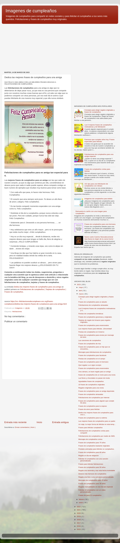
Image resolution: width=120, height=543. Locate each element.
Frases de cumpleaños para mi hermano (93, 362)
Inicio (39, 422)
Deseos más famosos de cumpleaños (92, 474)
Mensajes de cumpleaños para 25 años (93, 480)
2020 (79, 513)
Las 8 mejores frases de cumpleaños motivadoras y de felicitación (98, 126)
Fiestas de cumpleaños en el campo (91, 359)
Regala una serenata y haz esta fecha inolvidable (96, 470)
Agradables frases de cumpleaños (91, 381)
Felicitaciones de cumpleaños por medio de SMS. (96, 436)
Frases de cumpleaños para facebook (92, 355)
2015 (79, 529)
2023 (79, 284)
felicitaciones (17, 311)
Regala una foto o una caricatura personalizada (96, 477)
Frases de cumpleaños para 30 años (92, 484)
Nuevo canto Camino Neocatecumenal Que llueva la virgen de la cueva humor (98, 238)
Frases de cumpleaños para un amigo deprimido (96, 391)
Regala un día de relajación (88, 455)
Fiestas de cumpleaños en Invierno (91, 332)
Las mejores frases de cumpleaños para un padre (96, 421)
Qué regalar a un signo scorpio (89, 365)
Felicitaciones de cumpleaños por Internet (93, 397)
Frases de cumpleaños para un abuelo (92, 302)
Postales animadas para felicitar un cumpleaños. (96, 449)
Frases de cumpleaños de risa (89, 344)
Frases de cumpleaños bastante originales (94, 446)
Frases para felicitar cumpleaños (90, 427)
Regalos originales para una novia (91, 388)
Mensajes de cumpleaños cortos (90, 439)
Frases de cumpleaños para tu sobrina (92, 418)
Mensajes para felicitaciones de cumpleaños (94, 352)
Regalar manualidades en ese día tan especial (95, 487)
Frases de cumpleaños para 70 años (92, 443)
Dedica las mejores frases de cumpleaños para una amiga (37, 287)
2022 (79, 507)
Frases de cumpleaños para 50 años (92, 467)
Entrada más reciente (15, 422)
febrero (82, 499)
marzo (81, 294)
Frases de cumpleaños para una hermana (99, 224)
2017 (79, 523)
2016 (79, 526)
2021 (79, 510)
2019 (79, 516)
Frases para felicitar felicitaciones (90, 464)
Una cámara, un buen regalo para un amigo (94, 372)
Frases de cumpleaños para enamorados (93, 325)
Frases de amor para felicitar (89, 409)
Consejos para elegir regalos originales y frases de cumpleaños (99, 111)
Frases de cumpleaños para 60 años (92, 452)
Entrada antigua (60, 422)
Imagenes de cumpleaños (31, 10)
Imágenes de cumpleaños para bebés (98, 199)
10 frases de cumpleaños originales (91, 385)
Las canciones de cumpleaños (89, 340)
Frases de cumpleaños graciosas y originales (95, 317)
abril (80, 290)
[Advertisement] (60, 45)
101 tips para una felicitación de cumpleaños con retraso (96, 185)
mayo (81, 287)
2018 (79, 520)
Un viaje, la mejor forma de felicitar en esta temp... (97, 424)
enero (81, 503)
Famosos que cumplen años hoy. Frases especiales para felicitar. (99, 140)
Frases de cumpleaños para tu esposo (92, 406)
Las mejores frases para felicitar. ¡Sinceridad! (95, 329)
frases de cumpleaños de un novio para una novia (96, 375)
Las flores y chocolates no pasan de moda (94, 378)
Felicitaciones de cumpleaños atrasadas (93, 305)
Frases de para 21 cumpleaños (89, 495)
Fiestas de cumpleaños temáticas (90, 314)
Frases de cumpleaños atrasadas (90, 394)
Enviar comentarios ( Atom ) (25, 427)
